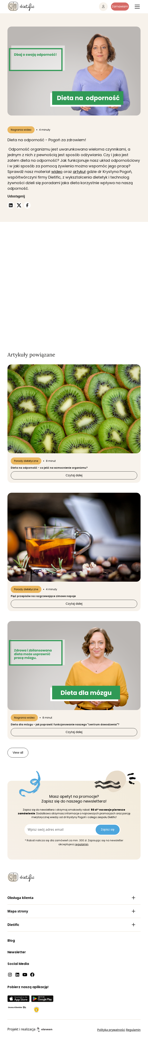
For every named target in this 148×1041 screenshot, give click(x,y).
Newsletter (16, 952)
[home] (20, 6)
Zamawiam (120, 6)
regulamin (81, 844)
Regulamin (133, 1030)
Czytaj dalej (74, 475)
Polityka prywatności (111, 1030)
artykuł (79, 171)
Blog (11, 940)
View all (18, 752)
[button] (136, 7)
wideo (57, 171)
